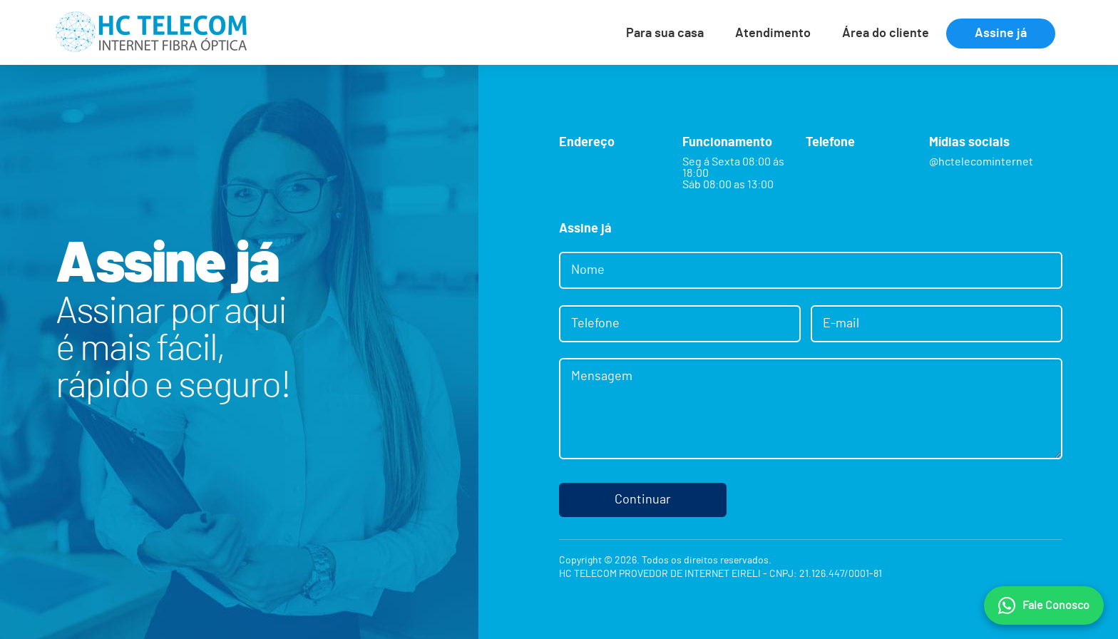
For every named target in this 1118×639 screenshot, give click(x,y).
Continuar (643, 500)
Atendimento (773, 33)
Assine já (1001, 33)
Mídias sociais (969, 142)
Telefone (830, 142)
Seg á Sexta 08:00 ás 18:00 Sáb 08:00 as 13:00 (733, 173)
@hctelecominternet (981, 162)
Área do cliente (885, 33)
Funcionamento (727, 142)
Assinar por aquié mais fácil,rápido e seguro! (173, 348)
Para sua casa (665, 33)
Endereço (587, 142)
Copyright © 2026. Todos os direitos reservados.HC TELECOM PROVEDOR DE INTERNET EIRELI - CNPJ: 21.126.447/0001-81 (720, 568)
